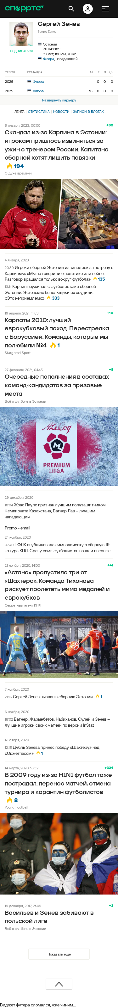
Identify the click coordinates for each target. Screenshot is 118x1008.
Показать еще (59, 954)
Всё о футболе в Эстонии (25, 401)
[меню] (105, 9)
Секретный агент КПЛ (23, 605)
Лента (19, 111)
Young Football (16, 807)
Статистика (39, 111)
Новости (61, 111)
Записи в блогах (88, 111)
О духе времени (18, 173)
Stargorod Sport (18, 352)
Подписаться (21, 51)
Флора (48, 58)
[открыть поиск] (71, 8)
